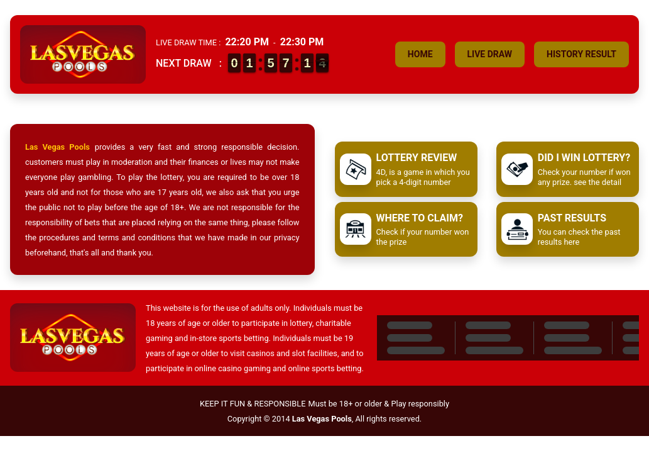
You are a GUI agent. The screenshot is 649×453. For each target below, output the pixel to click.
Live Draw (490, 54)
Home (420, 54)
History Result (581, 54)
